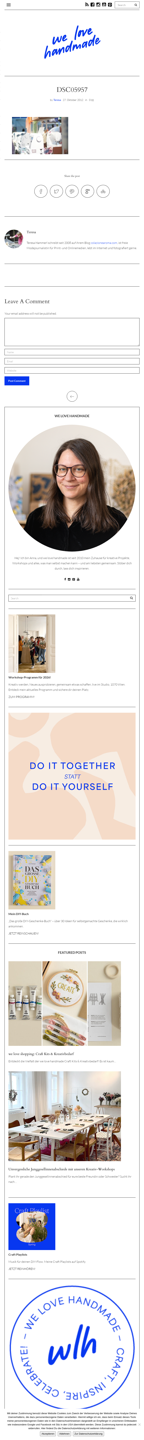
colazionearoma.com (104, 243)
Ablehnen (64, 1433)
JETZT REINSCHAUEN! (23, 933)
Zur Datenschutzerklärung (88, 1433)
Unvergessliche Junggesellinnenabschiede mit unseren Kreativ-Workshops (61, 1169)
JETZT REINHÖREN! (21, 1269)
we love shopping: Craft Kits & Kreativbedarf (41, 1054)
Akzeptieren (47, 1433)
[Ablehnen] (139, 1424)
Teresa (57, 99)
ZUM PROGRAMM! (21, 697)
